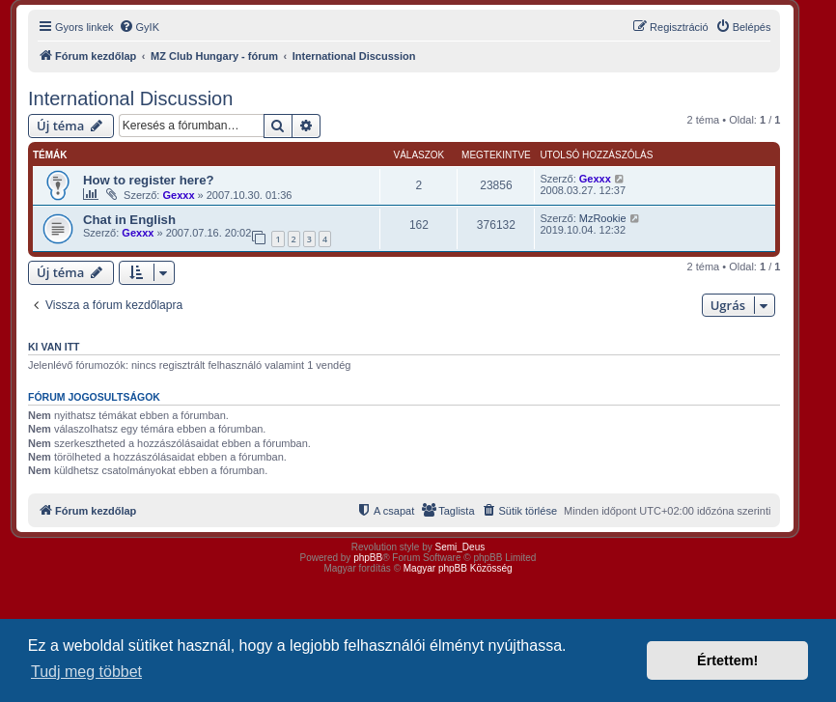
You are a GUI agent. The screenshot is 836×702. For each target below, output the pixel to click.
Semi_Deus (460, 547)
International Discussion (130, 98)
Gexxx (178, 195)
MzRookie (603, 218)
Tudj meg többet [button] (86, 671)
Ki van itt (53, 346)
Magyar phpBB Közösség (458, 568)
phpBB (367, 557)
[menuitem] (139, 27)
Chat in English (129, 219)
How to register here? (148, 180)
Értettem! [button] (727, 660)
